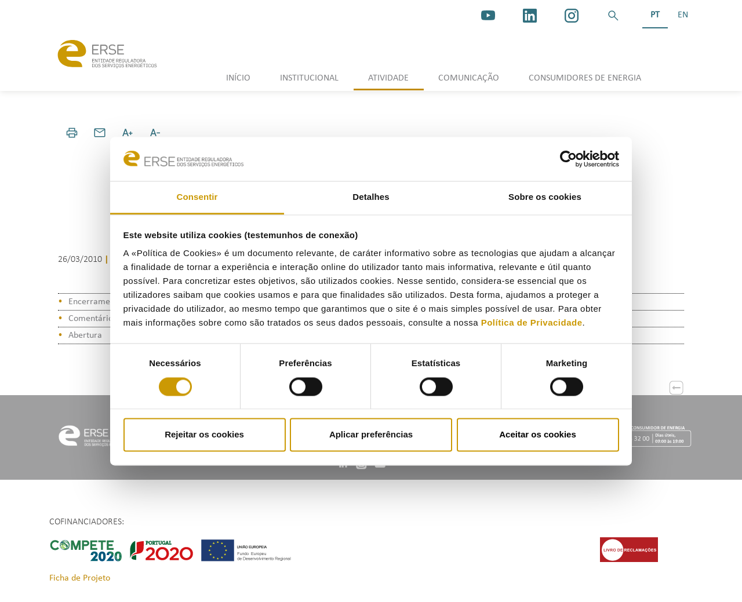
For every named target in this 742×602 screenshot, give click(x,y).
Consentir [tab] (197, 197)
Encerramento (95, 302)
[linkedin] (530, 15)
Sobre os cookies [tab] (544, 197)
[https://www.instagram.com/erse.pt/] (571, 15)
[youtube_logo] (488, 15)
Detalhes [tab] (370, 197)
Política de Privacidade (532, 323)
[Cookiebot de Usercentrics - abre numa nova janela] (568, 158)
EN (683, 15)
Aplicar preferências (371, 435)
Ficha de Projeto (79, 578)
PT (655, 15)
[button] (613, 15)
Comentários (92, 318)
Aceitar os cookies (537, 435)
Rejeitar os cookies (204, 435)
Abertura (85, 335)
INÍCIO (238, 78)
